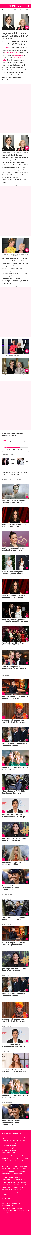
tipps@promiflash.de (11, 474)
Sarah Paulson (7, 47)
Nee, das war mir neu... (15, 449)
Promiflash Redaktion (20, 41)
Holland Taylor (18, 55)
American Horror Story (12, 52)
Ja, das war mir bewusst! (16, 442)
